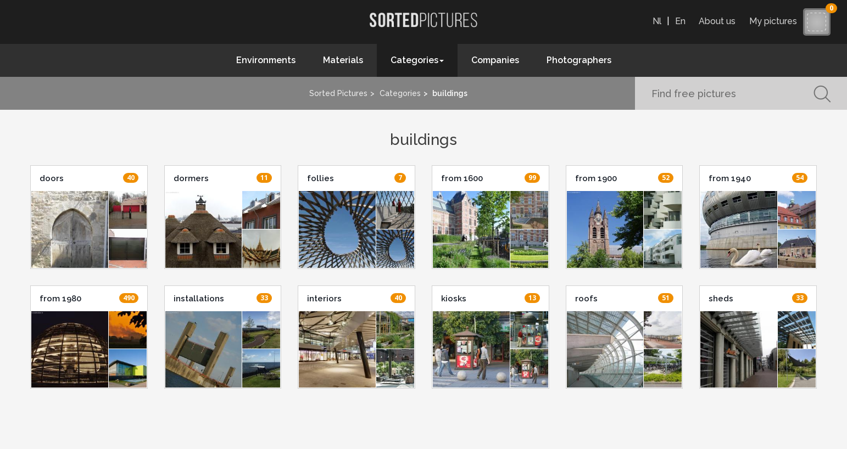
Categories (400, 93)
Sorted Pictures (338, 93)
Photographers (579, 60)
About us (717, 21)
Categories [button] (417, 60)
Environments (266, 60)
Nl (657, 21)
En (680, 21)
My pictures (776, 21)
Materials (343, 60)
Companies (495, 60)
